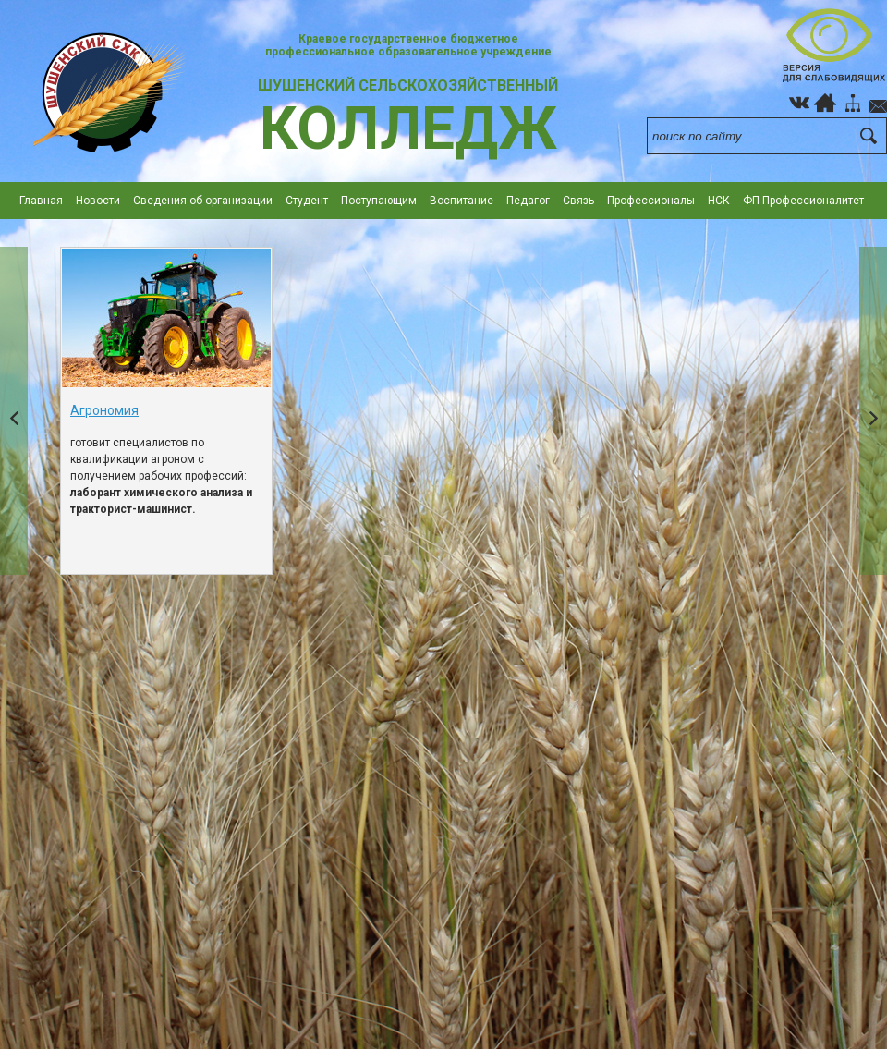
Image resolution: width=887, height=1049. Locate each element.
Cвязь (578, 200)
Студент (307, 200)
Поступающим (379, 200)
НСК (719, 200)
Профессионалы (651, 200)
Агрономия (104, 410)
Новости (98, 200)
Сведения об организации (203, 200)
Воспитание (461, 200)
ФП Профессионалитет (803, 200)
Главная (41, 200)
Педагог (528, 200)
